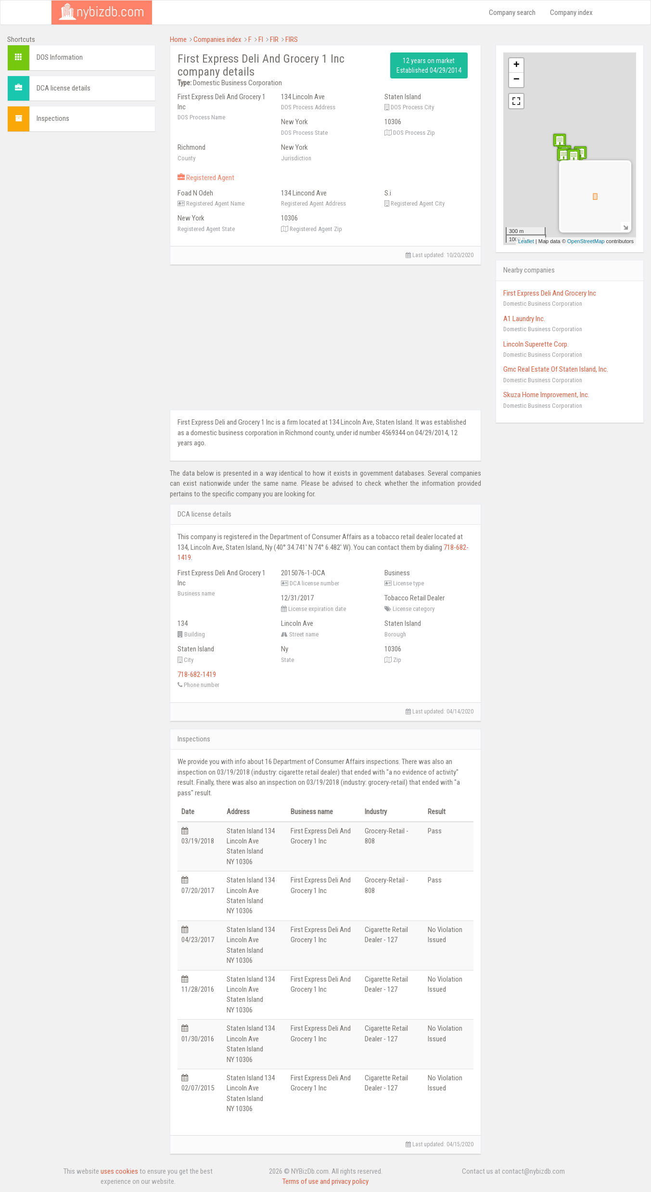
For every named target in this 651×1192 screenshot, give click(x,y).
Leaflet (526, 241)
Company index (571, 12)
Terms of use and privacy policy (325, 1181)
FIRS (291, 39)
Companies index (217, 39)
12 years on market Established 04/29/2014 (428, 65)
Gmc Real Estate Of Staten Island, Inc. (555, 369)
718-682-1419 (197, 674)
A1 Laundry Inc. (524, 318)
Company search (512, 12)
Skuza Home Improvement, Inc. (546, 394)
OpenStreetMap (586, 241)
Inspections (53, 118)
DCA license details (63, 88)
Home (178, 39)
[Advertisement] (81, 199)
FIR (274, 39)
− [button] (516, 80)
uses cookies (119, 1171)
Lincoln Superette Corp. (536, 344)
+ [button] (516, 65)
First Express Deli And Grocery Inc (549, 293)
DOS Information (60, 57)
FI (260, 39)
